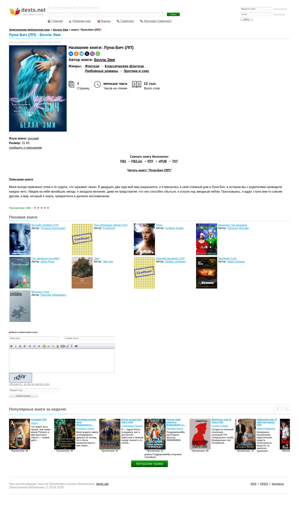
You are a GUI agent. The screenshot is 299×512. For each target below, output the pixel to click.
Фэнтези (92, 66)
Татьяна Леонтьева (53, 228)
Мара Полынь (236, 261)
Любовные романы (101, 71)
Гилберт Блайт (174, 228)
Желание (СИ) (227, 258)
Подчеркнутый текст (20, 346)
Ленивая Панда (174, 428)
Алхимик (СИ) (39, 419)
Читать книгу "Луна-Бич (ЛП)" (149, 170)
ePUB (163, 161)
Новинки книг (81, 21)
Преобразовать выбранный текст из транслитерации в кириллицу (72, 346)
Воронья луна (40, 291)
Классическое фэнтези (124, 66)
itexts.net (102, 484)
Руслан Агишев (220, 426)
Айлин (34, 423)
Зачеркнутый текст (24, 346)
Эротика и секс (136, 71)
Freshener (109, 228)
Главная (57, 21)
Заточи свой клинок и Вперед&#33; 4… (176, 422)
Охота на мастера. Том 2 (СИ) (131, 421)
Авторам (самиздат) (158, 21)
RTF (150, 161)
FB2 (123, 161)
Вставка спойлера (76, 346)
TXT (175, 161)
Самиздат (127, 21)
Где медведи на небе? (45, 258)
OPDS (264, 483)
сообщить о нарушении (25, 147)
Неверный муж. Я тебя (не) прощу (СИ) (267, 422)
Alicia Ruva (47, 261)
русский (33, 138)
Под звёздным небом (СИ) (111, 225)
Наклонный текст (16, 346)
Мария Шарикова (266, 428)
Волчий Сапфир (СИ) (45, 225)
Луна (159, 225)
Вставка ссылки (48, 346)
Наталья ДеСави (238, 228)
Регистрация (280, 8)
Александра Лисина (132, 426)
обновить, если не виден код (29, 384)
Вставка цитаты (67, 346)
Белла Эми (104, 60)
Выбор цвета (57, 346)
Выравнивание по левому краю (30, 346)
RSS (253, 483)
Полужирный (11, 346)
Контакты (278, 483)
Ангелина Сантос (85, 428)
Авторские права (149, 464)
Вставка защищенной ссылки (53, 346)
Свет (97, 258)
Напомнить (279, 14)
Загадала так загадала (232, 225)
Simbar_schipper (175, 261)
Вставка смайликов (44, 346)
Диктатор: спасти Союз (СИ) (221, 421)
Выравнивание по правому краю (39, 346)
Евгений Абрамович (53, 294)
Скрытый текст (63, 346)
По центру (34, 346)
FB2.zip (136, 161)
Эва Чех (108, 261)
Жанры (106, 21)
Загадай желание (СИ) (170, 258)
